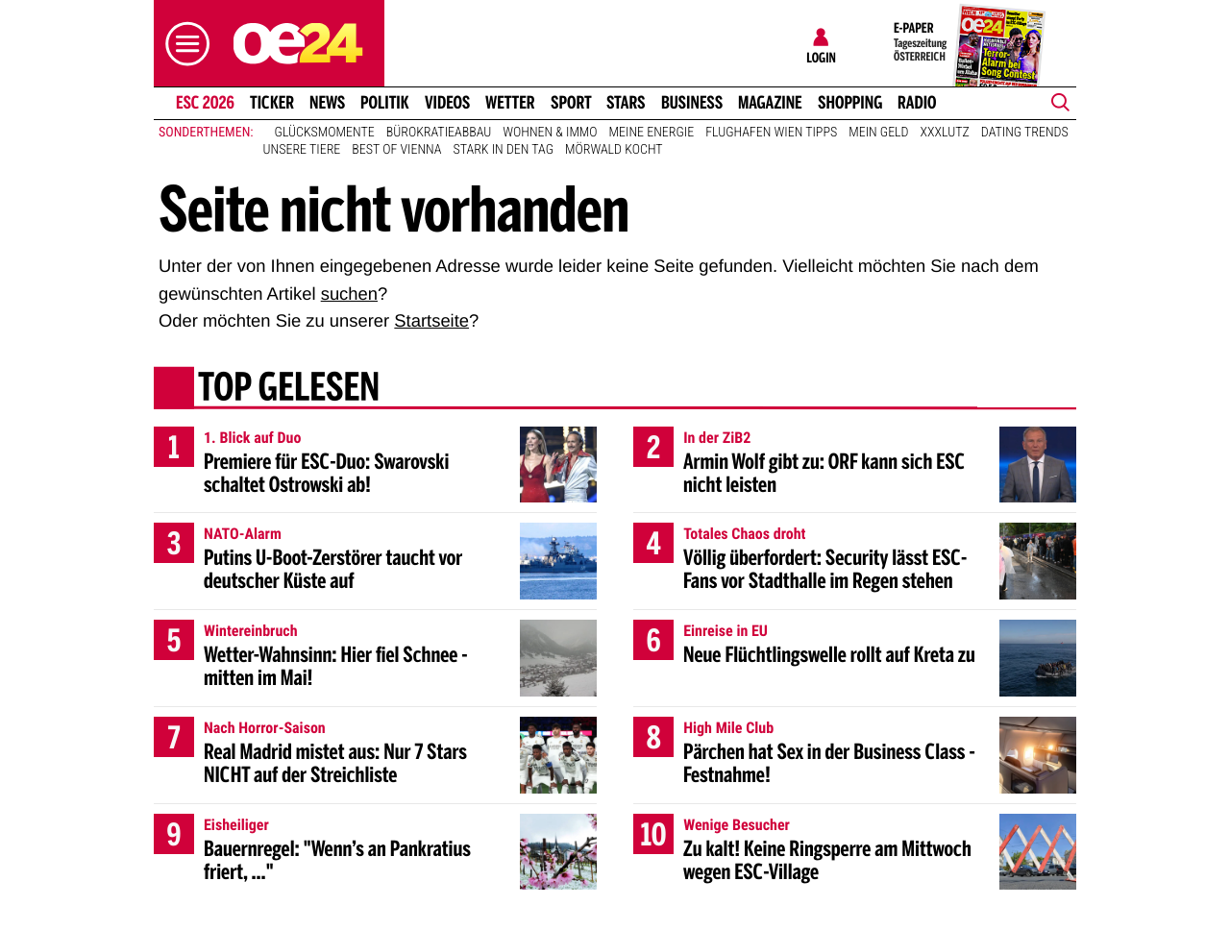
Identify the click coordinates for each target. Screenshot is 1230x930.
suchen (349, 293)
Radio (917, 102)
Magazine (770, 102)
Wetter (510, 102)
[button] (182, 43)
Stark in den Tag (503, 150)
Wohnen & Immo (550, 132)
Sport (571, 102)
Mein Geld (878, 132)
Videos (447, 102)
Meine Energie (652, 132)
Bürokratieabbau (439, 132)
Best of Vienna (396, 150)
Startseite (431, 320)
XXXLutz (945, 132)
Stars (626, 102)
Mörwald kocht (614, 150)
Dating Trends (1025, 132)
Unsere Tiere (302, 150)
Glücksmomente (325, 132)
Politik (384, 102)
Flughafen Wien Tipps (771, 132)
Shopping (850, 102)
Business (692, 102)
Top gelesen (289, 389)
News (327, 102)
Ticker (272, 102)
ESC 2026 (205, 102)
